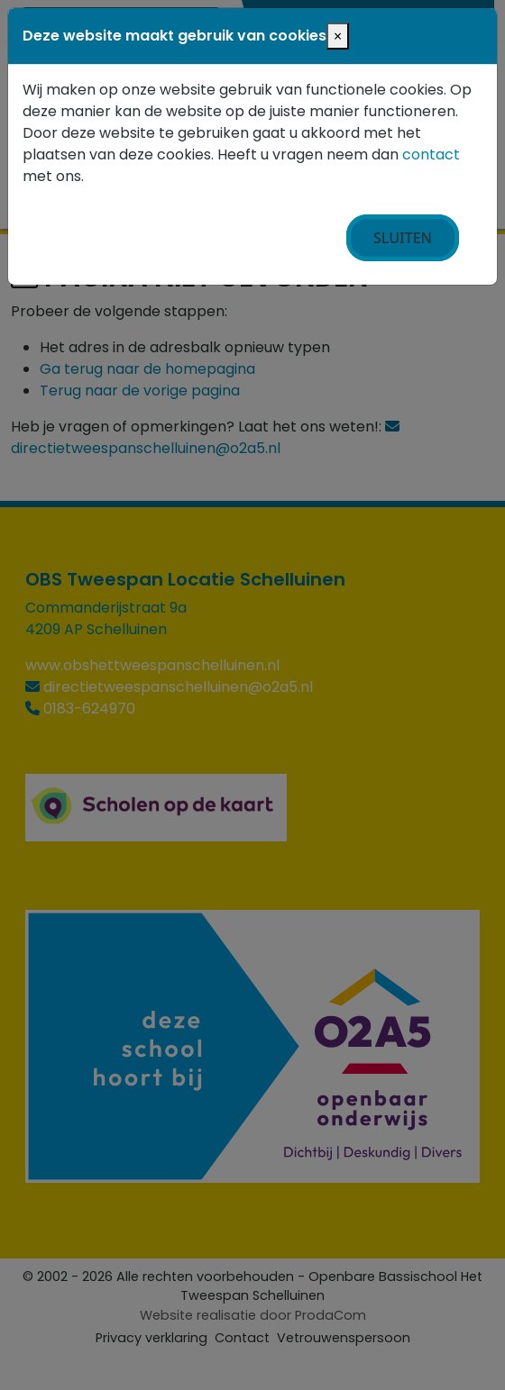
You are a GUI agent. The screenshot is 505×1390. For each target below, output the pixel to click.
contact (431, 154)
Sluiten (402, 238)
